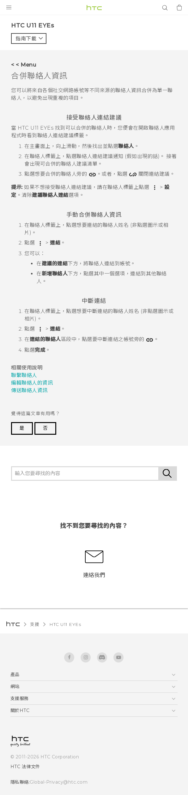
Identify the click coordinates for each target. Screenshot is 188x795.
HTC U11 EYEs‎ (65, 624)
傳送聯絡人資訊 (29, 390)
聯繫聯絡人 (24, 375)
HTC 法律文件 (25, 766)
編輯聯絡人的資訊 (32, 383)
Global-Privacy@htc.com (59, 782)
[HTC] (94, 7)
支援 (34, 624)
